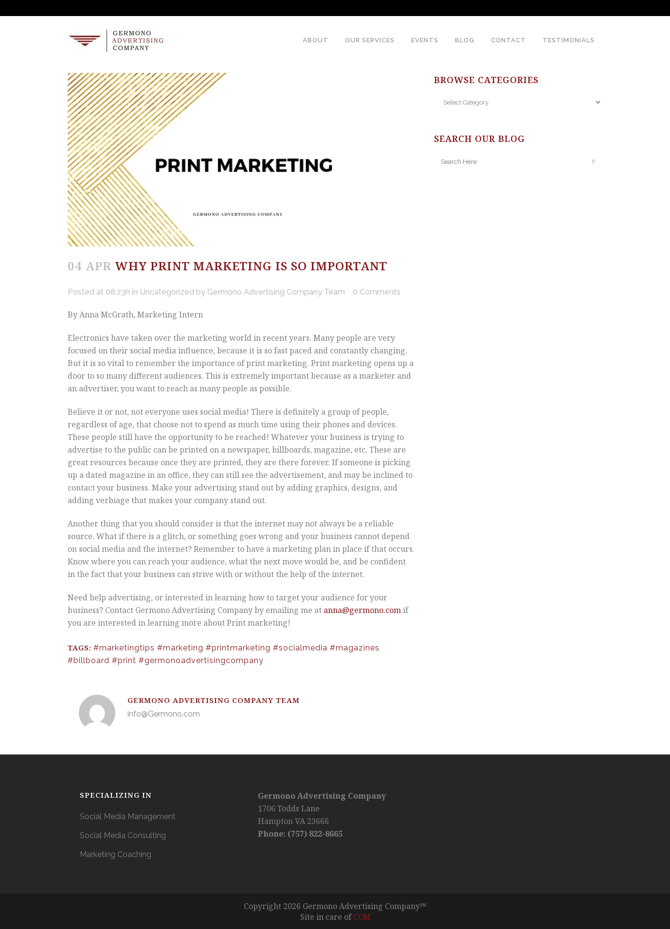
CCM (361, 916)
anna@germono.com (363, 610)
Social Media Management (128, 816)
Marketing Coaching (115, 854)
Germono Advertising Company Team (276, 292)
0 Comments (376, 292)
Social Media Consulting (123, 835)
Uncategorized (167, 292)
